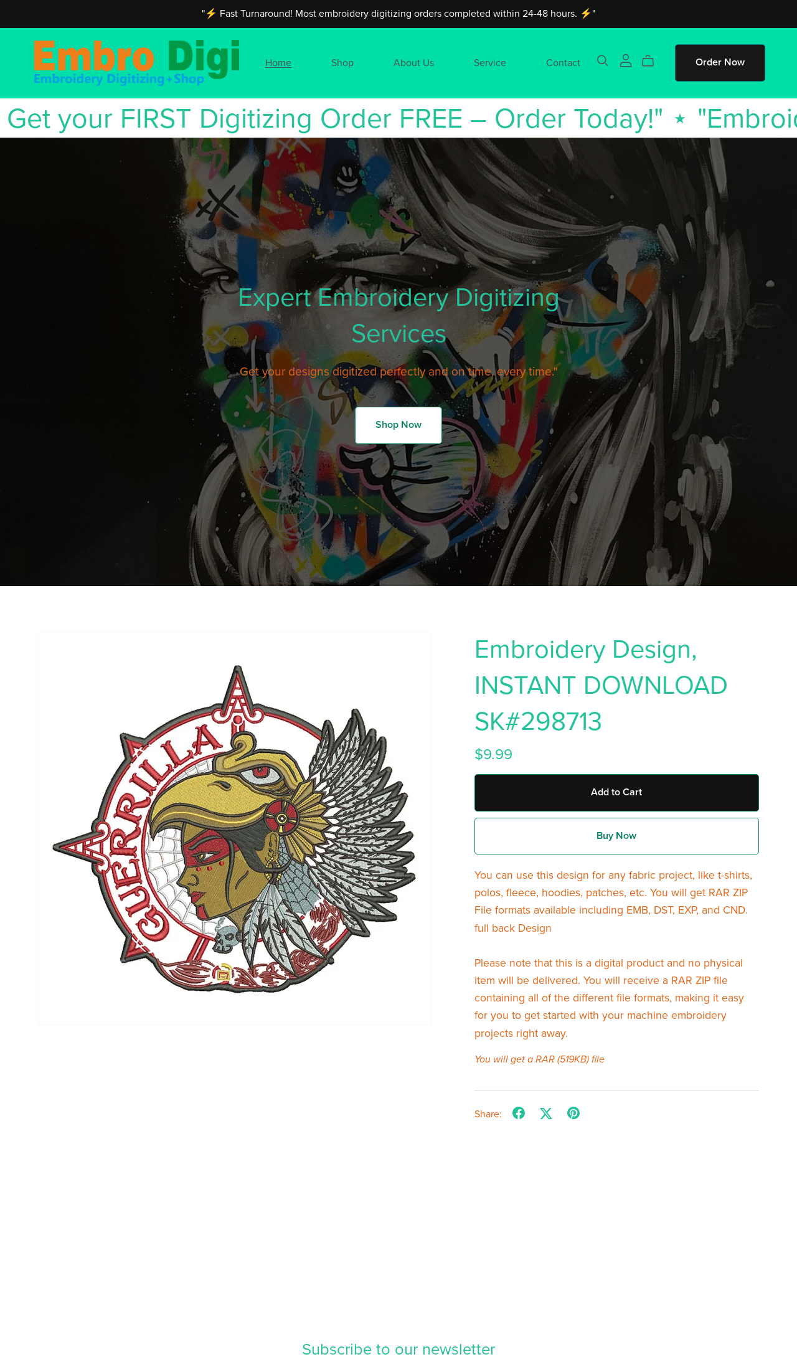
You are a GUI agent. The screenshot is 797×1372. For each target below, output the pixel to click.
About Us (414, 62)
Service (490, 62)
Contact (563, 62)
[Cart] (652, 61)
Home (278, 62)
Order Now (720, 62)
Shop (342, 62)
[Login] (625, 60)
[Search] (602, 61)
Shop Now (398, 425)
